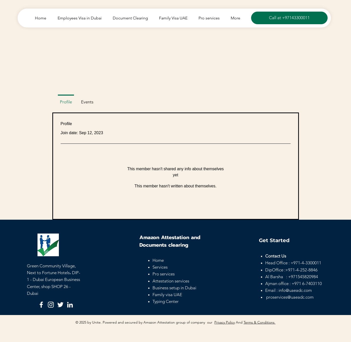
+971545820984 (303, 276)
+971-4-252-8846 (301, 269)
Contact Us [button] (275, 256)
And (239, 322)
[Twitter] (60, 305)
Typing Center (165, 301)
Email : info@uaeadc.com (288, 290)
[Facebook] (41, 305)
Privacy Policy (224, 322)
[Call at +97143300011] (289, 18)
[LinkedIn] (70, 305)
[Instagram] (51, 305)
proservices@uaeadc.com (290, 297)
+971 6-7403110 (307, 283)
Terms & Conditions (260, 322)
